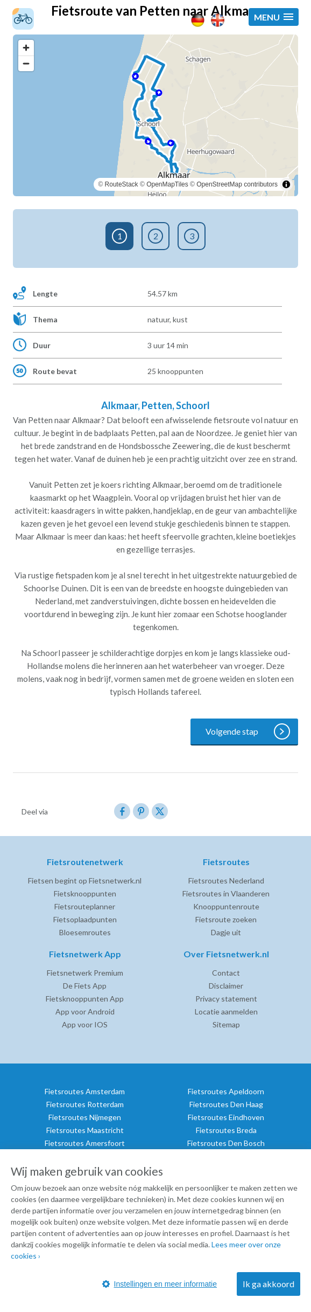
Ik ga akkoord (268, 1284)
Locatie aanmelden (226, 1011)
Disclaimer (226, 985)
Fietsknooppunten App (85, 998)
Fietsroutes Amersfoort (85, 1143)
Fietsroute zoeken (226, 919)
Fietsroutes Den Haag (226, 1104)
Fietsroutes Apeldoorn (226, 1091)
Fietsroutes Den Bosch (226, 1143)
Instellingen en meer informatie (159, 1284)
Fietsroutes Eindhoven (226, 1117)
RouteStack (121, 184)
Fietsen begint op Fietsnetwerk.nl (85, 880)
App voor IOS (85, 1024)
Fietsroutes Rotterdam (85, 1104)
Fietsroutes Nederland (226, 880)
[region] (155, 115)
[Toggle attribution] (286, 184)
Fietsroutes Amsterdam (85, 1091)
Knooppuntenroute (226, 906)
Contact (226, 972)
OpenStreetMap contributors (237, 184)
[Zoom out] (26, 63)
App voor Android (85, 1011)
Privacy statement (226, 998)
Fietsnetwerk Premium (85, 972)
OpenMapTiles (167, 184)
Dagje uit (226, 932)
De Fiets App (85, 985)
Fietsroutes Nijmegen (84, 1117)
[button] (274, 17)
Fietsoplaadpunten (85, 919)
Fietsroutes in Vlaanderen (226, 893)
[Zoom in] (26, 48)
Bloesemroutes (85, 932)
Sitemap (226, 1024)
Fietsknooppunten (85, 893)
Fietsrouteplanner (84, 906)
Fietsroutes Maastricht (85, 1130)
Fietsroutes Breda (226, 1130)
